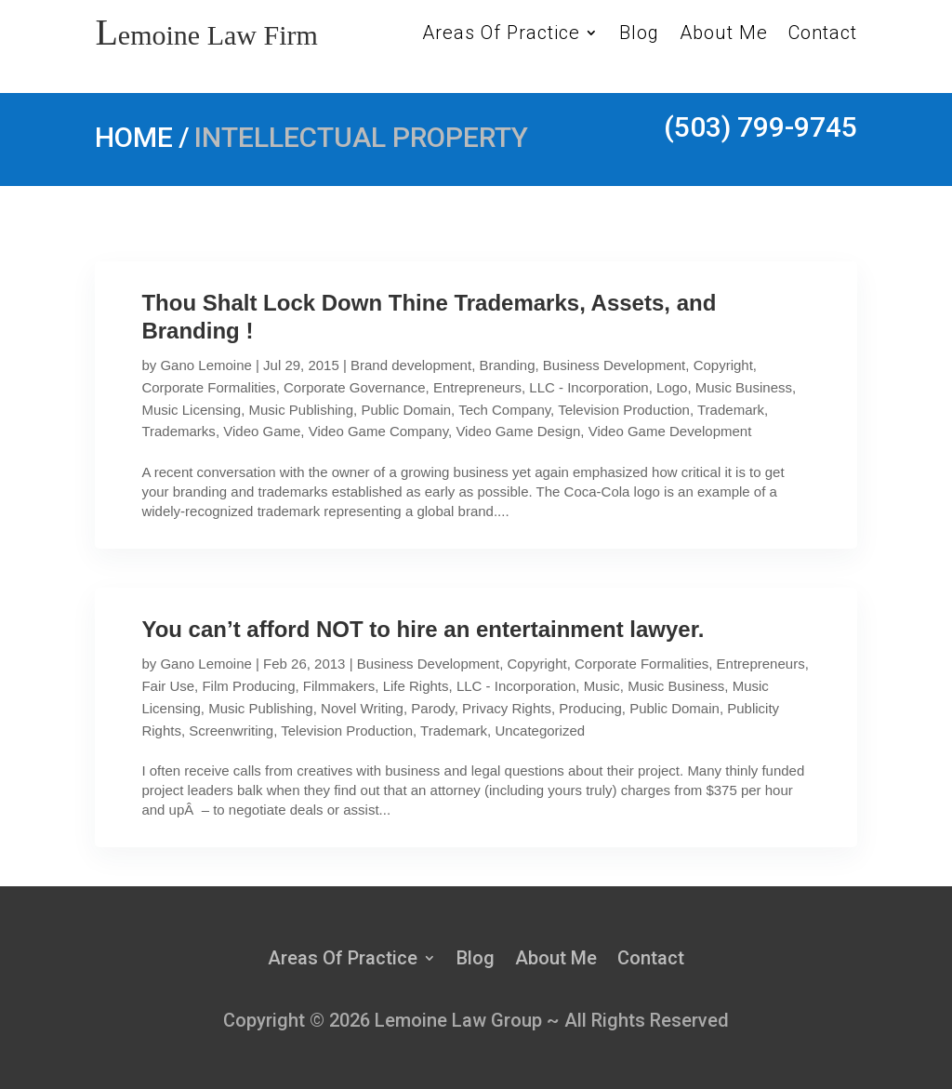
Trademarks (178, 431)
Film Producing (248, 686)
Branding (507, 365)
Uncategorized (540, 730)
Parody (432, 708)
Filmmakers (339, 686)
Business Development (614, 365)
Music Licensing (191, 410)
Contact (822, 35)
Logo (671, 387)
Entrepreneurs (477, 387)
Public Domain (406, 410)
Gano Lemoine (205, 365)
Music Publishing (300, 410)
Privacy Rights (506, 708)
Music (602, 686)
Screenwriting (231, 730)
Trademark (730, 410)
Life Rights (416, 686)
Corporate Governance (355, 387)
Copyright (723, 365)
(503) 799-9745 (760, 127)
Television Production (624, 410)
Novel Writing (362, 708)
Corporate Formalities (208, 387)
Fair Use (167, 686)
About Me (724, 35)
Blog (639, 35)
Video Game (261, 431)
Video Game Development (670, 431)
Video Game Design (518, 431)
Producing (590, 708)
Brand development (410, 365)
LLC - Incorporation (588, 387)
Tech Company (504, 410)
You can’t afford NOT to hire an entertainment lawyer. (422, 629)
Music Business (743, 387)
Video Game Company (378, 431)
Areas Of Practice (501, 35)
